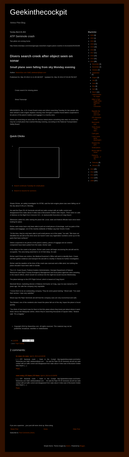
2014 (92, 61)
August (94, 77)
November (95, 67)
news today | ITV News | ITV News (28, 375)
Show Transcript (21, 99)
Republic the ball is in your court (96, 113)
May (93, 86)
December (95, 64)
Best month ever (95, 123)
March (94, 92)
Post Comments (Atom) (26, 433)
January (95, 165)
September (95, 73)
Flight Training (20, 343)
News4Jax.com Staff (23, 72)
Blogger (82, 446)
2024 (92, 35)
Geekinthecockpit (38, 12)
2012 (92, 172)
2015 (92, 58)
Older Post (76, 429)
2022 (92, 38)
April (94, 89)
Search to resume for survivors (25, 191)
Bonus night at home (96, 151)
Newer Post (14, 429)
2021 (92, 41)
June (94, 83)
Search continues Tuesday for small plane (29, 186)
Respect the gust (96, 144)
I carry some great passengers (96, 138)
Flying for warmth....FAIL (96, 157)
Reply (18, 369)
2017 (92, 53)
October (95, 70)
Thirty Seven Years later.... (96, 129)
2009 (92, 181)
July (93, 80)
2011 (92, 175)
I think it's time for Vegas (96, 95)
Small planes (96, 147)
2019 (92, 47)
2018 (92, 50)
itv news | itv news (22, 356)
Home (46, 429)
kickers (68, 446)
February (95, 162)
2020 (92, 44)
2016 (92, 56)
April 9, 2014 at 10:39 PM (48, 375)
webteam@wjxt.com (38, 72)
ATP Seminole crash (96, 118)
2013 (92, 169)
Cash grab (95, 133)
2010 (92, 178)
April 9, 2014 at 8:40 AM (37, 356)
